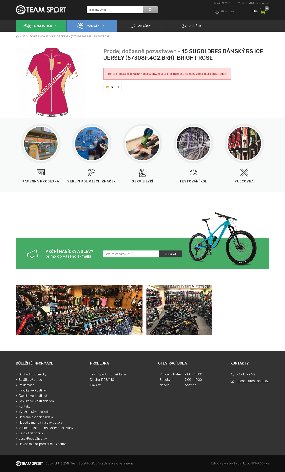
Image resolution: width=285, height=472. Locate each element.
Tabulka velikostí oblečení (36, 401)
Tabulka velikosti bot (33, 396)
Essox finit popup (31, 433)
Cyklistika (38, 26)
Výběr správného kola (34, 412)
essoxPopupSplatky (33, 438)
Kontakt (24, 406)
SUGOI (115, 87)
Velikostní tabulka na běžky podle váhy (46, 428)
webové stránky (235, 463)
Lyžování (88, 26)
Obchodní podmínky (33, 374)
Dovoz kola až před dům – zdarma (42, 444)
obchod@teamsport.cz (255, 3)
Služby (192, 26)
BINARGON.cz (260, 463)
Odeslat (170, 253)
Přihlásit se (227, 11)
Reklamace (26, 385)
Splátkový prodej (31, 380)
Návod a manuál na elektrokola (40, 422)
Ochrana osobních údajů (36, 417)
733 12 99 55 (224, 3)
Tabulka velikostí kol (33, 390)
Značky (141, 26)
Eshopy (216, 463)
